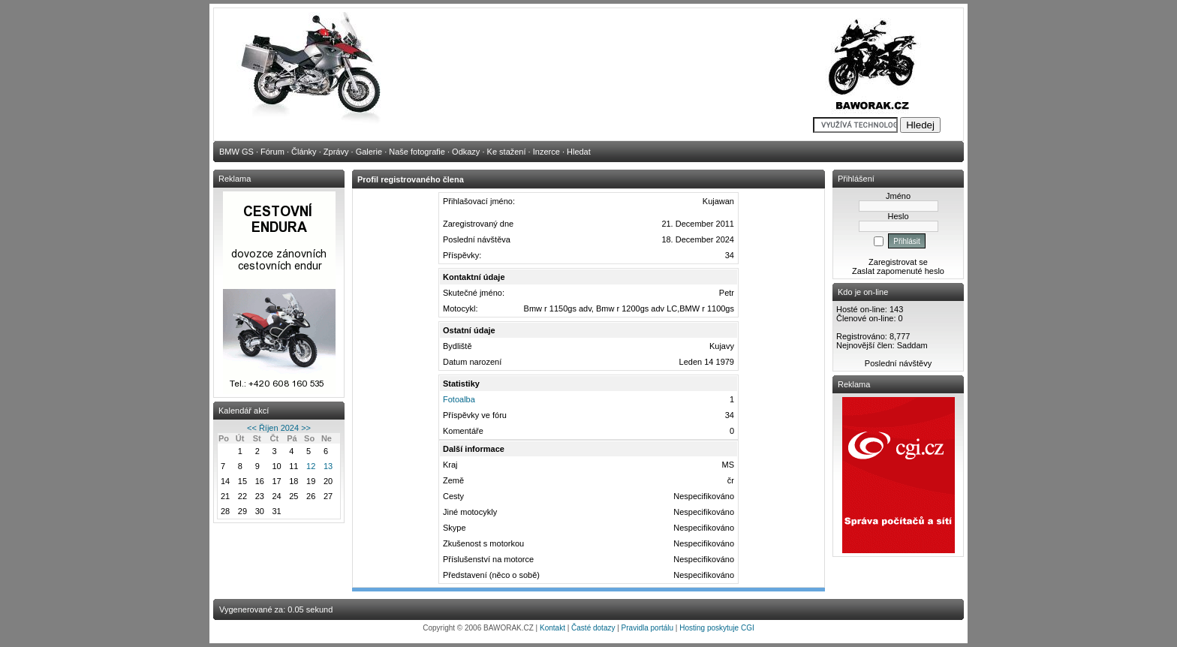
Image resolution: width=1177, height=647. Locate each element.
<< (252, 427)
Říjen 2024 (279, 427)
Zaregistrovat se (898, 261)
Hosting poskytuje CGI (716, 628)
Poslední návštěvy (898, 363)
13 (328, 466)
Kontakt (552, 628)
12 (310, 466)
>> (306, 427)
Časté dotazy (593, 628)
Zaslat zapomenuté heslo (898, 270)
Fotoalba (459, 399)
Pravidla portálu (647, 628)
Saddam (912, 345)
